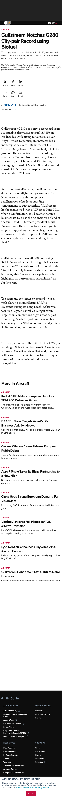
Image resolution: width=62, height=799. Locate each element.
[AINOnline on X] (12, 698)
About (37, 748)
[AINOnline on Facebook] (2, 698)
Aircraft (5, 29)
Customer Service (42, 714)
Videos (6, 758)
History (38, 755)
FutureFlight (8, 727)
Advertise (40, 762)
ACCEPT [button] (31, 794)
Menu (52, 22)
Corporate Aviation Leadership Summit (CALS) (16, 732)
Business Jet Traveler (14, 724)
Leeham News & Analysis (15, 736)
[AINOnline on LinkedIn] (17, 698)
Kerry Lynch (10, 104)
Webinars (7, 762)
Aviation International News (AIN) (15, 715)
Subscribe (39, 711)
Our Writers (40, 751)
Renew (38, 718)
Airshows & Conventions (13, 766)
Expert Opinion (9, 751)
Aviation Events (10, 769)
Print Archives (9, 748)
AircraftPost (10, 720)
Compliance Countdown (13, 773)
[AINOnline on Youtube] (7, 698)
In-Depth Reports (10, 755)
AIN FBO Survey (11, 711)
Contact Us (40, 758)
